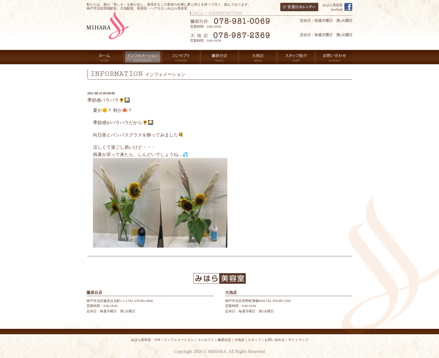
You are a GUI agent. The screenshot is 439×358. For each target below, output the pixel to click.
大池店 (239, 339)
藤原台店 (224, 339)
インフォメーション (179, 339)
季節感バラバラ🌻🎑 (108, 100)
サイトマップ (298, 339)
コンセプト (205, 339)
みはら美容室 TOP (145, 339)
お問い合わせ (275, 339)
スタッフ (254, 339)
